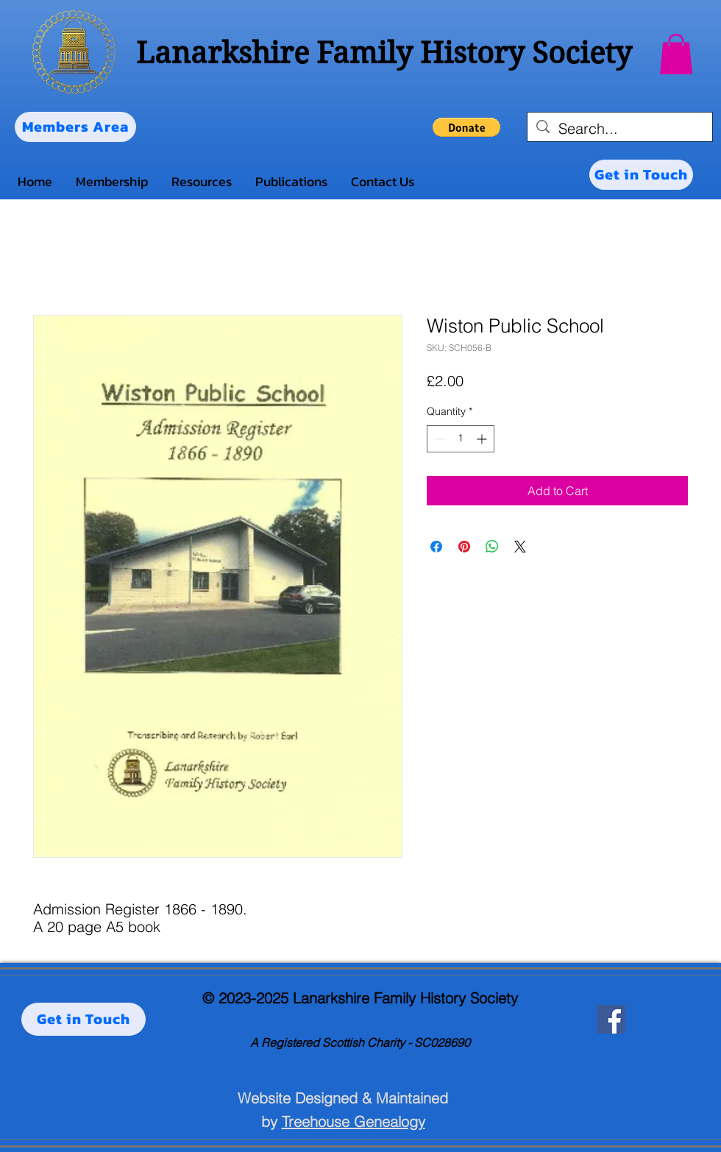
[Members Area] (75, 127)
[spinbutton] (460, 439)
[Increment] (483, 439)
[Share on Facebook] (436, 546)
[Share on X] (520, 546)
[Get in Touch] (641, 175)
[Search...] (619, 129)
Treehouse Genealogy (353, 1121)
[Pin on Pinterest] (464, 546)
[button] (676, 54)
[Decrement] (438, 439)
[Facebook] (611, 1019)
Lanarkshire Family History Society (384, 53)
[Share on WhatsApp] (492, 546)
